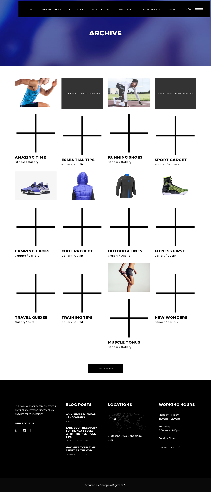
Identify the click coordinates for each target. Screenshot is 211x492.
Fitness (20, 162)
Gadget (160, 164)
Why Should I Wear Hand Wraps (81, 416)
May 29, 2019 (73, 421)
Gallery (33, 162)
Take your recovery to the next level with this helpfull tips (81, 432)
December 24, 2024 (78, 441)
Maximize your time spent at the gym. (81, 449)
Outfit (79, 164)
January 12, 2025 (76, 454)
